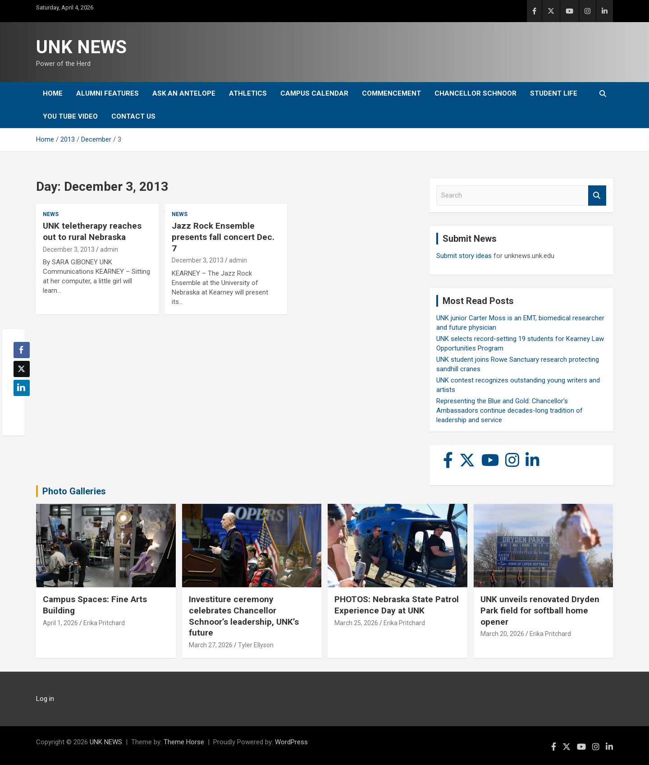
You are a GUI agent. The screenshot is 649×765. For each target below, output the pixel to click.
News (51, 214)
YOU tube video (70, 116)
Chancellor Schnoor (475, 93)
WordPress (291, 742)
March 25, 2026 (356, 623)
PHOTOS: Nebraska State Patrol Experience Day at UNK (396, 605)
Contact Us (133, 116)
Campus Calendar (314, 93)
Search (597, 195)
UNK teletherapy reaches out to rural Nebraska (92, 231)
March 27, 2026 (211, 645)
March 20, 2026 (502, 633)
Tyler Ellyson (256, 645)
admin (109, 249)
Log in (45, 699)
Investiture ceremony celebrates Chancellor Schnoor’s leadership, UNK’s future (244, 616)
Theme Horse (184, 742)
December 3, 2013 (69, 249)
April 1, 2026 (60, 623)
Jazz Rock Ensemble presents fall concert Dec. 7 (223, 237)
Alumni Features (107, 93)
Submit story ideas (464, 256)
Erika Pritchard (104, 623)
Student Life (553, 93)
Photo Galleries (74, 491)
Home (53, 93)
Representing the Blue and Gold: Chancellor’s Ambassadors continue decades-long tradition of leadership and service (509, 410)
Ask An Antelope (183, 93)
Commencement (391, 93)
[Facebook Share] (22, 350)
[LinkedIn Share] (22, 388)
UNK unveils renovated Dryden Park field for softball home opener (539, 610)
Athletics (248, 93)
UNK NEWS (81, 47)
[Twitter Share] (22, 369)
